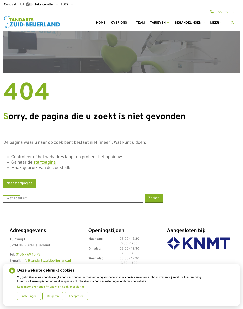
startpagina (44, 162)
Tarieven (158, 23)
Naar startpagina (19, 183)
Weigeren (53, 296)
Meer (214, 23)
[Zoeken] (232, 22)
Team (140, 23)
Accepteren (76, 296)
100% (64, 4)
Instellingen (29, 296)
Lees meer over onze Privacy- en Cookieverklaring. (51, 287)
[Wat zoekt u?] (73, 198)
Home (100, 23)
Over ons (119, 23)
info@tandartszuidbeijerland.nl (46, 261)
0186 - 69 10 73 (28, 254)
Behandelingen (188, 23)
